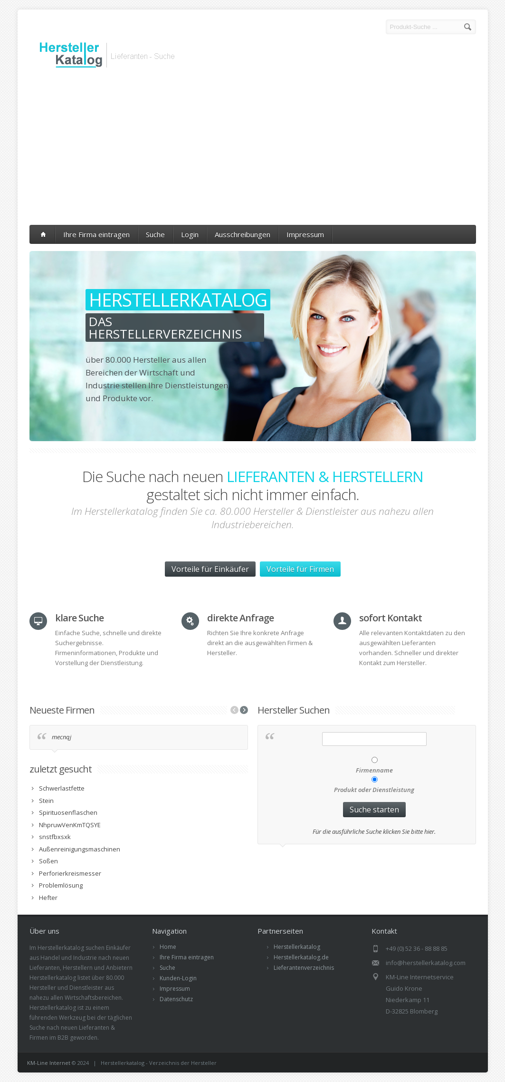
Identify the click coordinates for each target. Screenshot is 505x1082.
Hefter (48, 897)
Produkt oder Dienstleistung (374, 789)
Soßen (48, 861)
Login (190, 234)
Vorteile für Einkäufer (210, 569)
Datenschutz (176, 999)
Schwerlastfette (62, 788)
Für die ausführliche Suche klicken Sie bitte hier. (374, 831)
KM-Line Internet (48, 1062)
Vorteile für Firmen (300, 569)
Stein (46, 800)
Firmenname (374, 770)
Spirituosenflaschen (68, 812)
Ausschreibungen (242, 234)
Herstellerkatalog (297, 947)
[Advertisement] (253, 148)
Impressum (305, 234)
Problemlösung (61, 885)
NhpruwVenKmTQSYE (70, 825)
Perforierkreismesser (70, 873)
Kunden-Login (178, 978)
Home (168, 947)
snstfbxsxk (55, 836)
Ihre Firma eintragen (96, 234)
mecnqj (61, 737)
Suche (155, 234)
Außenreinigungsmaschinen (79, 849)
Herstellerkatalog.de (301, 957)
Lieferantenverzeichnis (304, 968)
